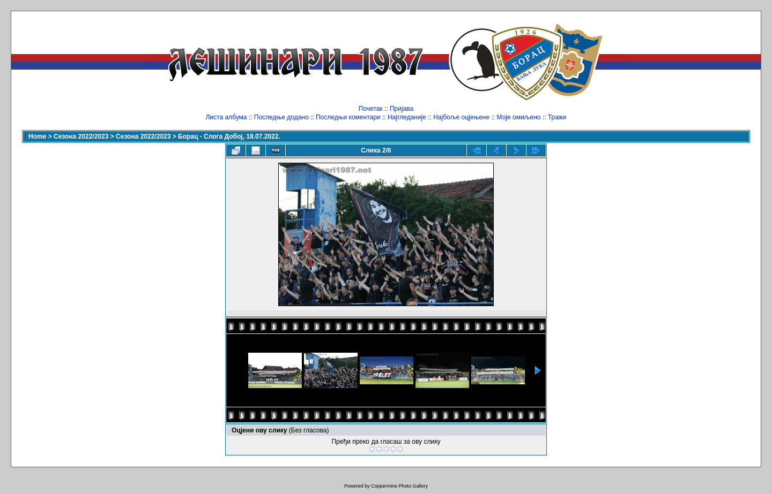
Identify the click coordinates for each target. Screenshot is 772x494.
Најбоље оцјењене (461, 117)
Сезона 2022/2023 (81, 136)
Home (37, 136)
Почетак (371, 108)
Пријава (401, 108)
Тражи (557, 117)
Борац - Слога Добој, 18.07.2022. (229, 136)
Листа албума (226, 117)
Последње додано (281, 117)
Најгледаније (407, 117)
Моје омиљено (519, 117)
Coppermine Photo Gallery (399, 486)
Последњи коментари (348, 117)
